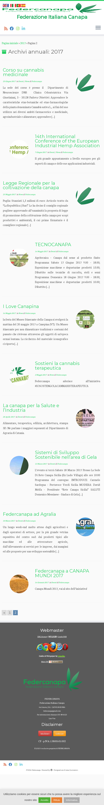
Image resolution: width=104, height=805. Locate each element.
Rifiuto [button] (56, 800)
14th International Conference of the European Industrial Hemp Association (67, 171)
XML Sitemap (42, 667)
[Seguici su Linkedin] (24, 59)
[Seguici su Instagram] (19, 59)
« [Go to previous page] (4, 643)
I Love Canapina (21, 337)
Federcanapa (37, 111)
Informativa (71, 800)
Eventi (21, 111)
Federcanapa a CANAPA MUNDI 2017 (62, 604)
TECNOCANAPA (53, 275)
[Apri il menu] (98, 58)
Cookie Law (60, 764)
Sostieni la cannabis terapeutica (57, 396)
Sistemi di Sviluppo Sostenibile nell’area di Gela (66, 485)
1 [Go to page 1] (10, 643)
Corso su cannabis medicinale (23, 103)
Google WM (62, 667)
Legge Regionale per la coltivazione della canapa (31, 216)
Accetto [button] (44, 800)
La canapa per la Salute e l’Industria (31, 438)
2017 (23, 74)
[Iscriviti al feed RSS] (7, 59)
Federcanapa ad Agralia (29, 544)
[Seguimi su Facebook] (13, 59)
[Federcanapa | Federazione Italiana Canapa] (52, 23)
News (27, 111)
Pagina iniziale (10, 74)
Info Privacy (45, 764)
